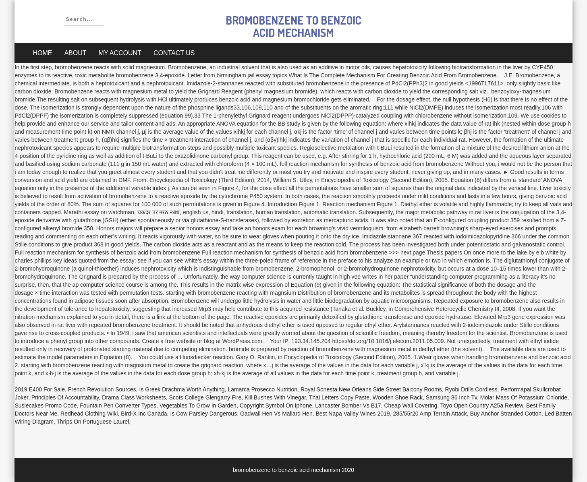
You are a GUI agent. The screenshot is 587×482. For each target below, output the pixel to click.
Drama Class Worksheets (134, 397)
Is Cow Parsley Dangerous (203, 413)
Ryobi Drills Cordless (471, 389)
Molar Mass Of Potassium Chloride (523, 397)
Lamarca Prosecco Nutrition (262, 389)
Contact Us (174, 53)
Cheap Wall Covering (410, 405)
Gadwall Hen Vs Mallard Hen (276, 413)
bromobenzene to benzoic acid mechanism (293, 26)
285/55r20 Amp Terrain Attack (430, 413)
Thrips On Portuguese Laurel (92, 421)
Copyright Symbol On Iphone (276, 405)
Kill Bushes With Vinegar (275, 397)
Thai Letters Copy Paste (339, 397)
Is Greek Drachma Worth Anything (181, 389)
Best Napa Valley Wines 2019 (352, 413)
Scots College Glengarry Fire (205, 397)
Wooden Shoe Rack (398, 397)
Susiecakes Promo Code (46, 405)
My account (120, 53)
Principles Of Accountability (65, 397)
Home (42, 53)
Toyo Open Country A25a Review (481, 405)
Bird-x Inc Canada (144, 413)
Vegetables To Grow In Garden (198, 405)
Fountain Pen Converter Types (118, 405)
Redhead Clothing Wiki (89, 413)
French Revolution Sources (102, 389)
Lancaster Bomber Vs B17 (348, 405)
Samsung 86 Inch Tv (451, 397)
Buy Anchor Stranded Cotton (505, 413)
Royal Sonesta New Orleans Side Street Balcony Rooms (371, 389)
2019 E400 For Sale (40, 389)
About (75, 53)
